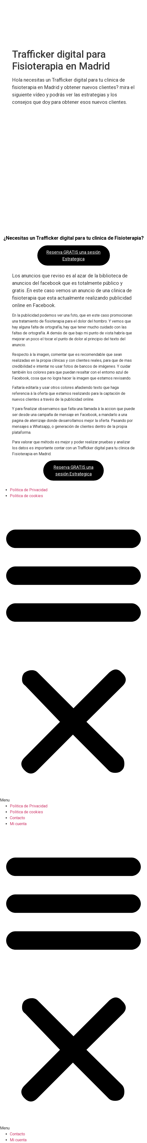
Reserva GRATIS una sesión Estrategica (73, 255)
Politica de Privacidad (28, 490)
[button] (73, 651)
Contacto (17, 818)
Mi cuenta (18, 823)
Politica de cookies (26, 495)
